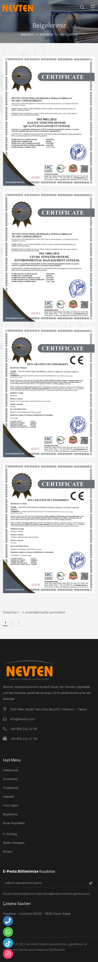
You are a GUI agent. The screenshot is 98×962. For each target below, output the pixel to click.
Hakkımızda (10, 770)
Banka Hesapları (13, 842)
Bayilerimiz (10, 814)
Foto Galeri (10, 805)
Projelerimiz (11, 787)
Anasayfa (27, 34)
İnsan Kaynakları (14, 823)
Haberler (8, 796)
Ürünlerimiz (10, 778)
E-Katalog (10, 833)
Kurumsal (47, 34)
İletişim (8, 851)
